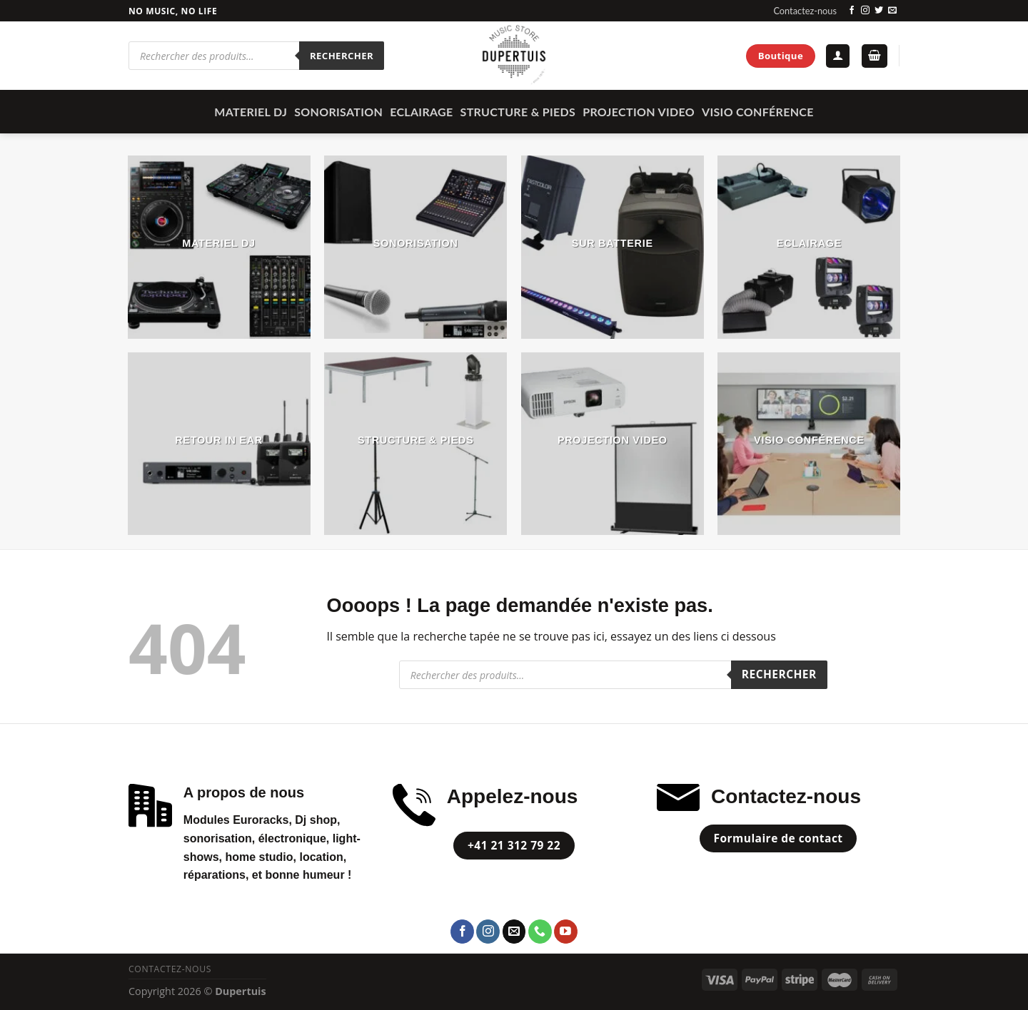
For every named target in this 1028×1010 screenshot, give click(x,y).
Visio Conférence (758, 111)
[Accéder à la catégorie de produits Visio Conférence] (808, 443)
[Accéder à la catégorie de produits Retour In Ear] (219, 443)
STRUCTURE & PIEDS (518, 111)
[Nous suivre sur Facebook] (851, 11)
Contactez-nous (805, 10)
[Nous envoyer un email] (892, 11)
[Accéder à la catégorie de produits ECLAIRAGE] (808, 246)
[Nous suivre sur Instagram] (865, 11)
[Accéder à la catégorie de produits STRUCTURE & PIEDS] (415, 443)
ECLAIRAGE (421, 111)
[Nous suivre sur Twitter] (879, 11)
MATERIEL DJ (250, 111)
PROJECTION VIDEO (639, 111)
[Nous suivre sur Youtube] (566, 931)
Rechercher (341, 55)
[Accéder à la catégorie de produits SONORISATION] (415, 246)
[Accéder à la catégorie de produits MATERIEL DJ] (219, 246)
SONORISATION (338, 111)
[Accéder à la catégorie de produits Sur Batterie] (612, 246)
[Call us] (540, 931)
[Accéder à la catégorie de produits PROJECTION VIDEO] (612, 443)
